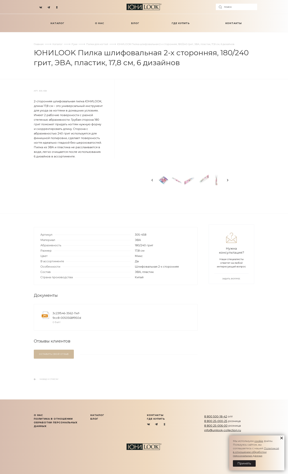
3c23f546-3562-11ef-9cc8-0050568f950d (67, 315)
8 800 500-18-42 (215, 416)
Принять (244, 463)
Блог (94, 418)
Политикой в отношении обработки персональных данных (256, 452)
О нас (38, 415)
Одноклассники (164, 424)
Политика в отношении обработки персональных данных (55, 422)
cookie (258, 441)
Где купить (156, 418)
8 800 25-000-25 (215, 421)
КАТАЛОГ (97, 415)
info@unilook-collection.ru (222, 430)
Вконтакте (149, 424)
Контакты (155, 415)
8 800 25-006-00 (216, 425)
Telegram (157, 424)
